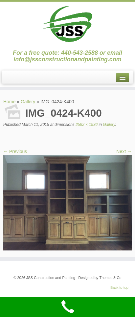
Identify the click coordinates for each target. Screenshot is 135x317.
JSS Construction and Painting (50, 278)
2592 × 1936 (86, 124)
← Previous (15, 151)
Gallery (28, 101)
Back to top (119, 287)
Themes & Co (110, 278)
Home (9, 101)
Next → (124, 151)
